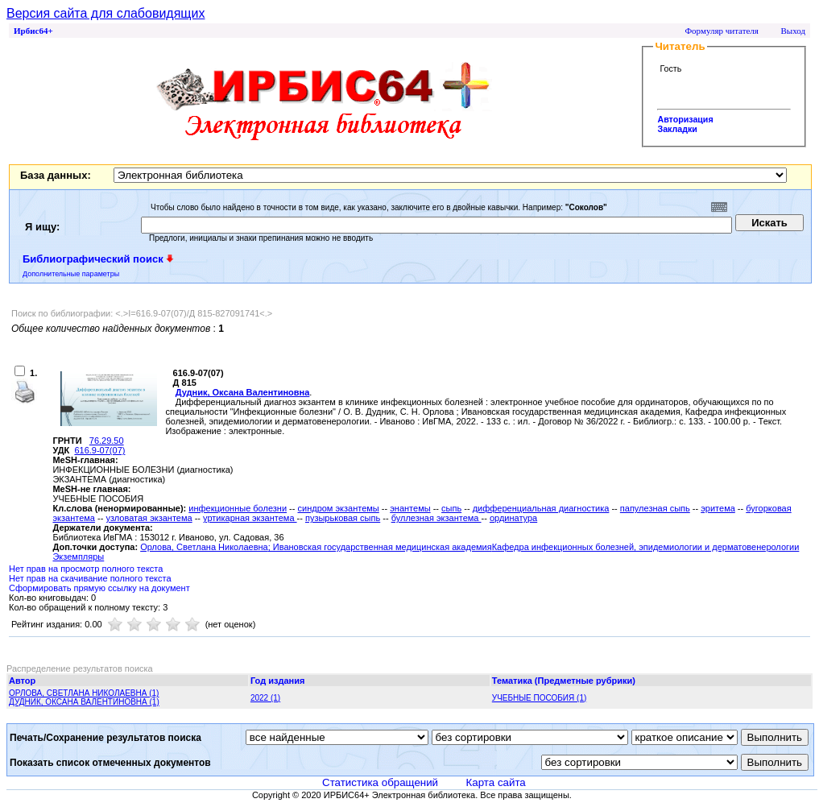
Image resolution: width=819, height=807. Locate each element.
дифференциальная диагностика (541, 508)
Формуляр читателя (722, 30)
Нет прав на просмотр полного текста (86, 568)
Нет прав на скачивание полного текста (90, 578)
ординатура (513, 518)
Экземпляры (78, 556)
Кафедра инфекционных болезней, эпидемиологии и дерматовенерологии (646, 547)
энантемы (410, 508)
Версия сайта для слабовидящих (105, 13)
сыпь (451, 508)
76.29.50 (106, 440)
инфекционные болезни (237, 508)
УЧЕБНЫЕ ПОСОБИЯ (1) (539, 697)
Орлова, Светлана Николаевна (204, 547)
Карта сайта (496, 782)
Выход (792, 30)
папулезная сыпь (655, 508)
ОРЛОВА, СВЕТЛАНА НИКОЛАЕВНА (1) (84, 693)
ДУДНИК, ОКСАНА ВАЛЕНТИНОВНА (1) (84, 701)
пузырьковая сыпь (342, 518)
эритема (718, 508)
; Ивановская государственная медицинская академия (380, 547)
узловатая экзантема (148, 518)
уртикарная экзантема (249, 518)
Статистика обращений (380, 782)
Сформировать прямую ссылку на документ (99, 588)
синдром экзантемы (338, 508)
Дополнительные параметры (71, 274)
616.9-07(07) (99, 450)
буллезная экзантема (436, 518)
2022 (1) (265, 697)
